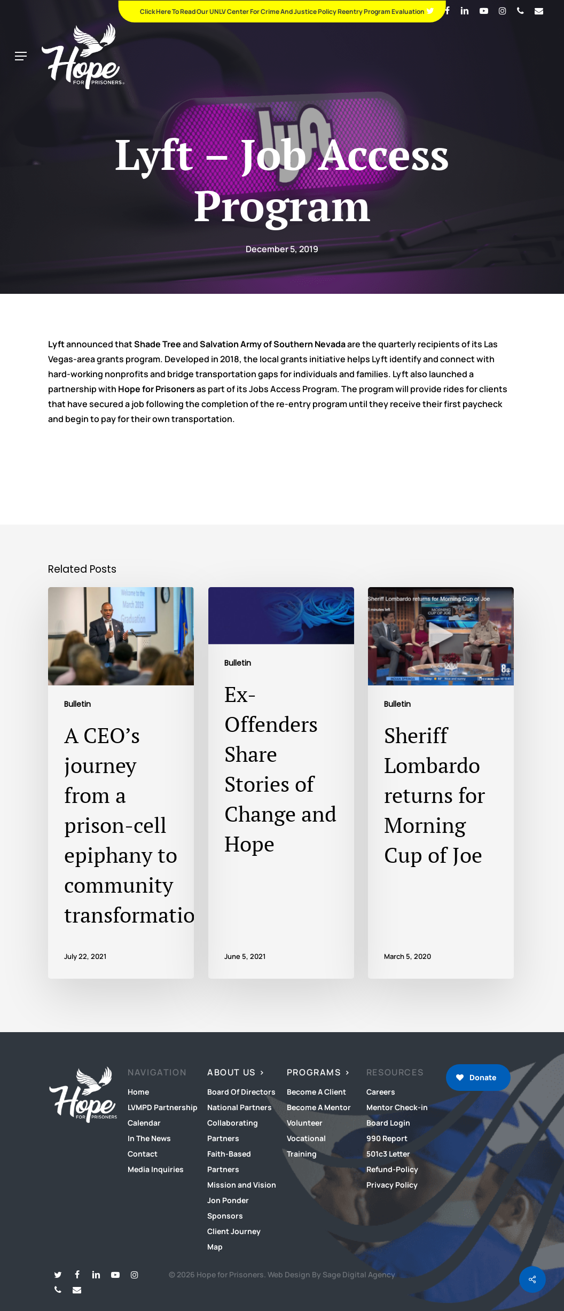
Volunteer (305, 1123)
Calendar (144, 1123)
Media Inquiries (156, 1169)
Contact (143, 1154)
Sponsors (225, 1216)
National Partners (239, 1107)
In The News (149, 1138)
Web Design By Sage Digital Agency (331, 1274)
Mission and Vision (241, 1185)
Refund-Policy (392, 1169)
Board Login (388, 1123)
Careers (380, 1092)
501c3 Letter (388, 1154)
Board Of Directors (241, 1092)
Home (138, 1092)
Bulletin (77, 704)
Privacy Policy (392, 1185)
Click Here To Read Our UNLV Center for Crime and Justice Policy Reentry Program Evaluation (282, 11)
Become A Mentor (319, 1107)
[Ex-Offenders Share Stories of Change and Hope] (281, 783)
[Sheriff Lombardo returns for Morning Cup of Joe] (441, 783)
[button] (21, 56)
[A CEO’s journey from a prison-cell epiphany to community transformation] (121, 783)
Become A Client (316, 1092)
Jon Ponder (228, 1200)
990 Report (387, 1138)
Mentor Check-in (397, 1107)
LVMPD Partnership (163, 1107)
